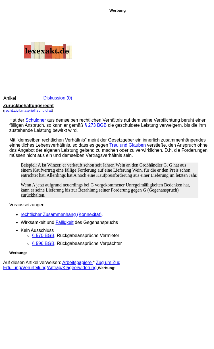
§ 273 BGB (95, 125)
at (50, 110)
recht (8, 110)
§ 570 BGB (43, 235)
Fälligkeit (64, 222)
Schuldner (36, 120)
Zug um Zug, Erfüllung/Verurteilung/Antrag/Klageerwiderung (62, 265)
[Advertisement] (160, 52)
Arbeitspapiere (77, 262)
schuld (42, 110)
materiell (28, 110)
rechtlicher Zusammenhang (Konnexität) (61, 214)
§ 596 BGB (43, 243)
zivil (17, 110)
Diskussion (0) (57, 97)
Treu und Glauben (127, 145)
